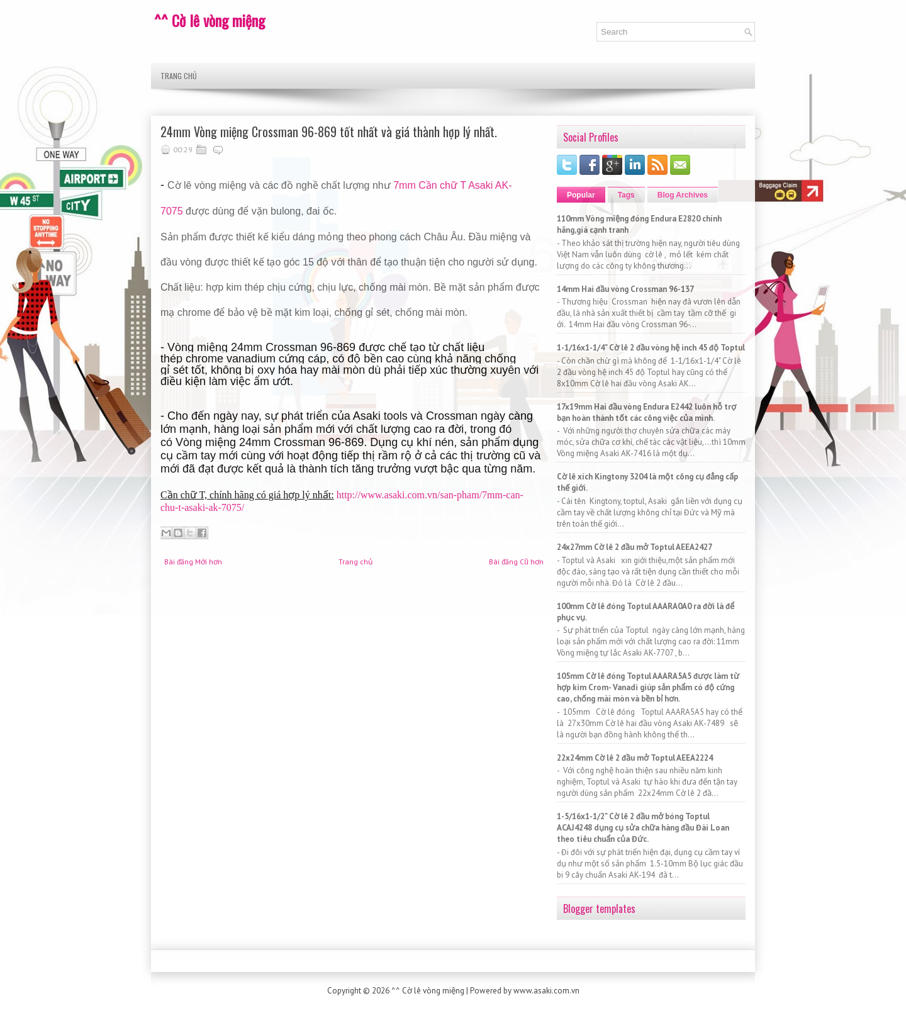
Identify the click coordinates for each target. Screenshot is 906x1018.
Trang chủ (178, 75)
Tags (626, 195)
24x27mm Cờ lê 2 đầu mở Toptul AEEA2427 (634, 547)
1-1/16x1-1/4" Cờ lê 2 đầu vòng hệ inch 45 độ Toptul (651, 347)
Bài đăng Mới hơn (193, 561)
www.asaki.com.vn (546, 990)
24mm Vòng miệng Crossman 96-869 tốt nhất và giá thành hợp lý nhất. (328, 131)
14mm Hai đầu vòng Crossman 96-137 (625, 289)
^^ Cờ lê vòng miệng (209, 20)
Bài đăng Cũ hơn (516, 561)
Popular (581, 195)
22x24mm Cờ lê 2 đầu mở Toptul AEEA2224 (635, 757)
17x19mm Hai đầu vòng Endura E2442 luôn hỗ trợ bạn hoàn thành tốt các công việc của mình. (646, 412)
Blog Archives (682, 195)
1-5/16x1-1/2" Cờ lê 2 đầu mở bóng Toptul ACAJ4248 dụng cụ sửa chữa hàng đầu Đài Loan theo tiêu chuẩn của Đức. (643, 827)
